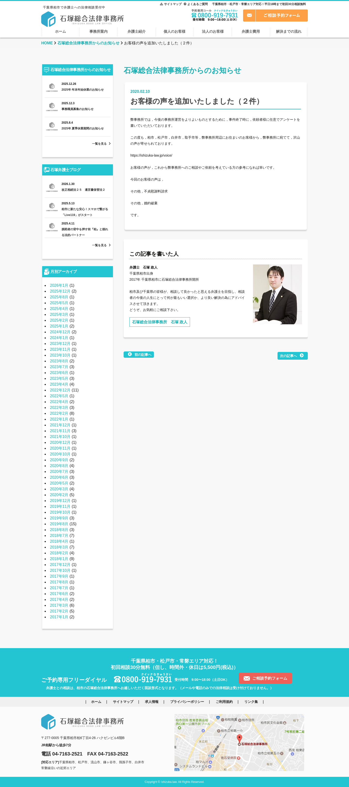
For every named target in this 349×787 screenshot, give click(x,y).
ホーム (60, 31)
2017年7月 (59, 588)
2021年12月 (60, 425)
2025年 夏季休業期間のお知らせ (83, 128)
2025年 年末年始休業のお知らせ (83, 89)
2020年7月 (59, 471)
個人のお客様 (174, 31)
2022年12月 (60, 390)
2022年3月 (59, 407)
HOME (47, 43)
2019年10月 (60, 512)
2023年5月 (59, 378)
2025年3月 (59, 314)
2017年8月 (59, 582)
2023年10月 (60, 355)
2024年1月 (59, 338)
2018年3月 (59, 547)
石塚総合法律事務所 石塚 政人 (159, 322)
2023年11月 (60, 349)
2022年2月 (59, 413)
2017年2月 (59, 611)
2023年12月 (60, 344)
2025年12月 (60, 291)
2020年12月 (60, 442)
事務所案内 (98, 31)
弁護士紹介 (136, 31)
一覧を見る (99, 143)
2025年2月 (59, 320)
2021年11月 (60, 431)
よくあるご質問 (197, 4)
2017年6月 (59, 594)
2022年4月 (59, 402)
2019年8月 (59, 524)
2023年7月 (59, 367)
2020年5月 (59, 483)
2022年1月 (59, 419)
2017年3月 (59, 605)
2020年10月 (60, 454)
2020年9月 (59, 460)
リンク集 (251, 702)
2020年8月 (59, 466)
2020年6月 (59, 477)
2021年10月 (60, 437)
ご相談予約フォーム (269, 678)
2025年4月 (59, 309)
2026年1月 (59, 285)
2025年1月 (59, 326)
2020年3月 (59, 489)
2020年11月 (60, 448)
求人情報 (152, 702)
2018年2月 (59, 553)
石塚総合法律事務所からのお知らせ (88, 43)
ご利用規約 (224, 702)
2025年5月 (59, 303)
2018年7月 (59, 535)
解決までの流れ (288, 31)
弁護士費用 (251, 31)
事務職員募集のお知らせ (78, 109)
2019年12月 (60, 501)
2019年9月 (59, 518)
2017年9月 (59, 576)
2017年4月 (59, 599)
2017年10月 (60, 570)
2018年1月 (59, 559)
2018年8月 (59, 530)
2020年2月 (59, 495)
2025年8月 (59, 297)
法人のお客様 (213, 31)
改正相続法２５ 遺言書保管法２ (83, 189)
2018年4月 (59, 541)
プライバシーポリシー (187, 702)
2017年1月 (59, 617)
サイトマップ (173, 4)
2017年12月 (60, 565)
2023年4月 (59, 384)
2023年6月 (59, 373)
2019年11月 (60, 506)
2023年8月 (59, 361)
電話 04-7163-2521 (61, 753)
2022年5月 (59, 396)
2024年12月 (60, 332)
